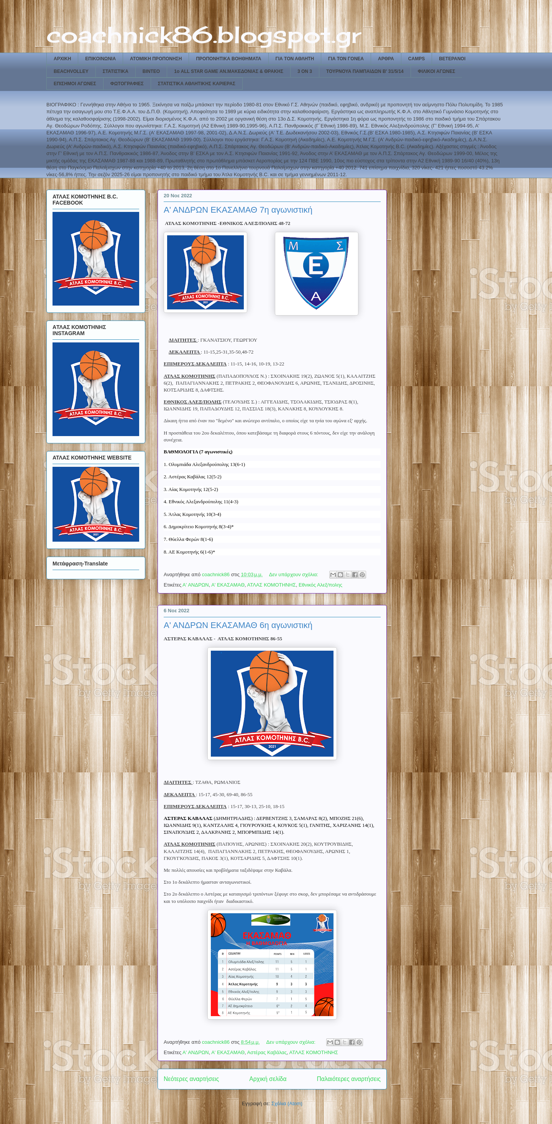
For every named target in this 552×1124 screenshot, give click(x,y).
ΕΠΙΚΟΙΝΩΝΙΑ (100, 58)
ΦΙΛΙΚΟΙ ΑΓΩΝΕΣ (436, 71)
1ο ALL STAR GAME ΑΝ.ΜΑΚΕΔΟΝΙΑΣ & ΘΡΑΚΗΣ (228, 71)
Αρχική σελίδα (267, 1079)
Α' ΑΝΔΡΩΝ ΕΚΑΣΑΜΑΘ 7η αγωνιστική (238, 210)
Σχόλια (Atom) (286, 1103)
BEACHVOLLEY (71, 71)
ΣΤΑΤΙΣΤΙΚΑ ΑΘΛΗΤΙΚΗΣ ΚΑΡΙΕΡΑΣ (196, 83)
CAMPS (416, 58)
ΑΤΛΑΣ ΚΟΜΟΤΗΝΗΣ (271, 585)
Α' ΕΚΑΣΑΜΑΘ (228, 585)
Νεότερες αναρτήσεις (191, 1079)
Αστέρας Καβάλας (267, 1052)
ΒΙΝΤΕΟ (151, 71)
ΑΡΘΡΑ (386, 58)
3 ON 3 (304, 71)
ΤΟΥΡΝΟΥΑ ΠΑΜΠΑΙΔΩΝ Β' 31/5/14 (365, 71)
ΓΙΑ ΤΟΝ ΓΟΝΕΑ (346, 58)
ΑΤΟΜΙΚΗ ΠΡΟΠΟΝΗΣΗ (156, 58)
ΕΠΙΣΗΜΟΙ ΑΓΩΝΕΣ (75, 83)
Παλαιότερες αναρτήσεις (349, 1079)
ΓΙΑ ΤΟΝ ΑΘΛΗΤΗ (295, 58)
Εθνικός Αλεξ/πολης (320, 585)
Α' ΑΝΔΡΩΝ (195, 585)
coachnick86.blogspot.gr (203, 34)
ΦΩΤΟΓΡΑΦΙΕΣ (127, 83)
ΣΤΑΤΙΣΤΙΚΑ (115, 71)
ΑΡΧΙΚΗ (62, 58)
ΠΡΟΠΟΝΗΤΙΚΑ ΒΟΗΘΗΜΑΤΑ (228, 58)
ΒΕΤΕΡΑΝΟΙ (452, 58)
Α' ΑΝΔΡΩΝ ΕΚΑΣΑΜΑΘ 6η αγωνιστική (238, 625)
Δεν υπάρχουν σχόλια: (294, 574)
